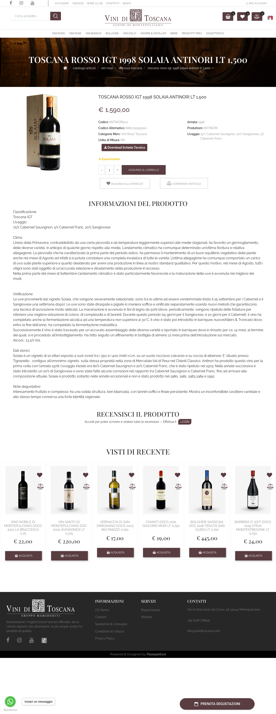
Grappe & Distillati (153, 33)
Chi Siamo (62, 3)
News (127, 3)
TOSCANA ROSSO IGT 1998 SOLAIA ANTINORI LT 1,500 (179, 68)
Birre (174, 33)
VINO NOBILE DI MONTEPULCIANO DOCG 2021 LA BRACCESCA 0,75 (23, 527)
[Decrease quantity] (101, 170)
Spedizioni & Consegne (111, 624)
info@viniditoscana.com (203, 631)
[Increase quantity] (117, 170)
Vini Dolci (129, 33)
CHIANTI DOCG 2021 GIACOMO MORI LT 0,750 (161, 524)
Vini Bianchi (93, 33)
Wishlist (146, 617)
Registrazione (150, 610)
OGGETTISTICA (215, 33)
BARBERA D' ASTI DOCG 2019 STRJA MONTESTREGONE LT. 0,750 (253, 527)
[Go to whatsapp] (10, 701)
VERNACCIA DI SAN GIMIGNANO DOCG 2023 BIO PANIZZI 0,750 (115, 526)
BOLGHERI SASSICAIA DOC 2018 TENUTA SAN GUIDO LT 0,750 (207, 526)
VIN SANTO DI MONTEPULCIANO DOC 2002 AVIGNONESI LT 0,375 (69, 527)
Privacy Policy (105, 638)
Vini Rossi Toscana (130, 68)
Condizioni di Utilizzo (109, 631)
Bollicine (112, 33)
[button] (55, 16)
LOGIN (184, 421)
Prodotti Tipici (192, 33)
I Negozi (78, 3)
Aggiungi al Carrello (143, 169)
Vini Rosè (75, 33)
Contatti (112, 3)
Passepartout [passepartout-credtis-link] (156, 654)
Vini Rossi (58, 33)
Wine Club (95, 3)
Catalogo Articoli (84, 68)
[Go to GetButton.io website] (10, 709)
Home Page (65, 68)
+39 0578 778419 (198, 620)
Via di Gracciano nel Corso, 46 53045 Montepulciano (223, 609)
